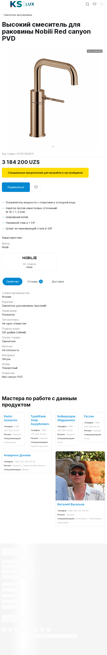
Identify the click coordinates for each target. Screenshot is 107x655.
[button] (52, 146)
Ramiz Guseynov (10, 418)
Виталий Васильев (70, 504)
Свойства (12, 281)
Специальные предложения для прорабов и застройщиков (45, 172)
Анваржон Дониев (17, 455)
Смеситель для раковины (18, 15)
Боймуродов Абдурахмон (66, 418)
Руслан (89, 416)
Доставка (58, 281)
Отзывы (35, 281)
